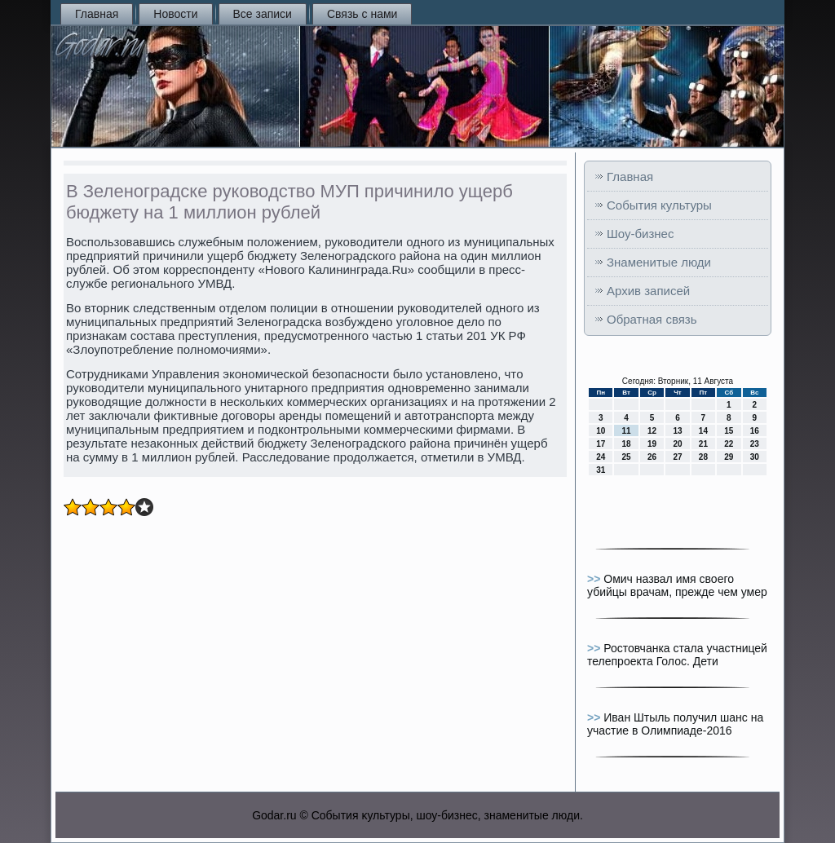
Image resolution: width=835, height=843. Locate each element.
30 (754, 456)
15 (728, 430)
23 (754, 443)
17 (600, 443)
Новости (175, 13)
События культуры (659, 205)
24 (600, 456)
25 (626, 456)
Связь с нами (362, 13)
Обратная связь (652, 319)
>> (595, 578)
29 (728, 456)
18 (626, 443)
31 (600, 470)
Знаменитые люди (659, 262)
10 (600, 430)
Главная (96, 13)
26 (651, 456)
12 (651, 430)
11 (626, 430)
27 (677, 456)
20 (677, 443)
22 (728, 443)
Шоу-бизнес (640, 234)
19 (651, 443)
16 (754, 430)
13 (677, 430)
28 (703, 456)
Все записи (262, 13)
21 (703, 443)
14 (703, 430)
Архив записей (648, 291)
